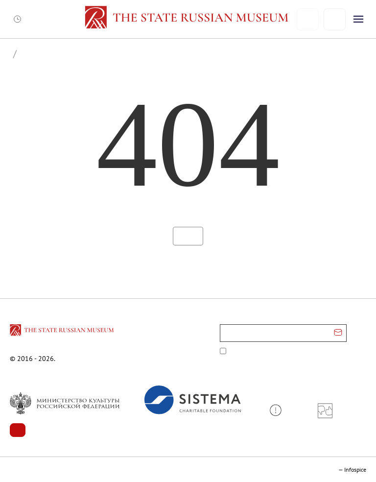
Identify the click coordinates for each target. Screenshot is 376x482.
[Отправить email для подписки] (338, 333)
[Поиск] (335, 19)
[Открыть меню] (358, 19)
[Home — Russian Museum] (188, 19)
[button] (279, 410)
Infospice (355, 469)
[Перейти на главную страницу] (63, 331)
